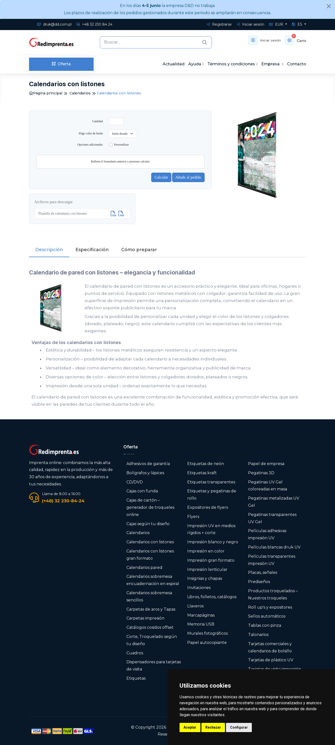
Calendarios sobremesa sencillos (149, 596)
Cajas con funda (142, 491)
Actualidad (174, 64)
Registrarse (219, 24)
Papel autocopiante (207, 642)
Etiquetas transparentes (211, 482)
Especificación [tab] (92, 249)
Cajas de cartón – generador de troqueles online (150, 507)
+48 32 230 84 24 (94, 24)
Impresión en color (205, 551)
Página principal (45, 93)
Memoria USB (200, 624)
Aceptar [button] (190, 727)
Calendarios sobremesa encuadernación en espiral (152, 580)
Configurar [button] (239, 727)
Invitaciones (199, 587)
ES (297, 24)
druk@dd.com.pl (54, 24)
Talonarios (258, 634)
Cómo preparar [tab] (139, 249)
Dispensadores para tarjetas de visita (153, 665)
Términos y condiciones (231, 64)
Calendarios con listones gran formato (150, 555)
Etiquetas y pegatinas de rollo (211, 495)
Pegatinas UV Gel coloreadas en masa (267, 486)
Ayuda (194, 64)
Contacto (296, 64)
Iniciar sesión (250, 24)
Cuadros (134, 653)
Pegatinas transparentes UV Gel (272, 518)
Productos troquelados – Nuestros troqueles (273, 594)
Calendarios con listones (150, 542)
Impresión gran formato (210, 560)
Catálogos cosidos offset (150, 627)
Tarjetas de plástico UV (270, 660)
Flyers (193, 516)
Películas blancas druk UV (274, 547)
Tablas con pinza (264, 625)
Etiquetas (136, 678)
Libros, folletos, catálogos (211, 596)
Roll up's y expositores (270, 607)
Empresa (271, 64)
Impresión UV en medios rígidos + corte (211, 529)
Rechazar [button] (213, 727)
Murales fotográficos (207, 633)
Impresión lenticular (207, 569)
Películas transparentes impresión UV (271, 560)
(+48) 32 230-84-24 (63, 500)
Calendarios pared (144, 567)
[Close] (329, 6)
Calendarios (80, 93)
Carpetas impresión (145, 618)
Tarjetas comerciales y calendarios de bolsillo (270, 647)
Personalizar (121, 144)
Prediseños (259, 581)
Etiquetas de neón (205, 463)
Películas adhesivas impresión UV (267, 534)
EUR (276, 24)
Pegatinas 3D (261, 473)
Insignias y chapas (204, 578)
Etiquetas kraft (202, 473)
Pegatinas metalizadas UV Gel (273, 502)
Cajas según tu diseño (148, 523)
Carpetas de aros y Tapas (150, 609)
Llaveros (195, 606)
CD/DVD (134, 482)
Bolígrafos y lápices (145, 473)
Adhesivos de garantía (148, 463)
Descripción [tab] (49, 249)
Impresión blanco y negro (212, 542)
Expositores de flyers (207, 507)
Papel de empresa (266, 463)
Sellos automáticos (266, 616)
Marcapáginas (201, 615)
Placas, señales (262, 572)
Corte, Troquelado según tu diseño (151, 640)
